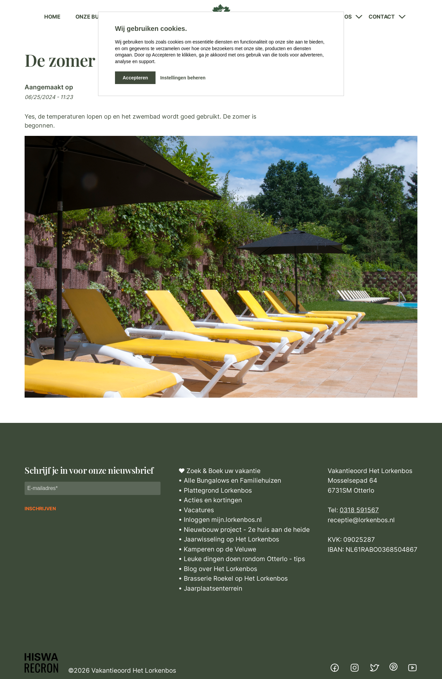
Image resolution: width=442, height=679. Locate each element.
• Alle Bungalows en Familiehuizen (229, 480)
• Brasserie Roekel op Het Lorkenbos (233, 578)
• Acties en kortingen (210, 500)
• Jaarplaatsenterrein (210, 588)
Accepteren (135, 77)
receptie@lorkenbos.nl (361, 520)
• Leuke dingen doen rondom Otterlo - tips (241, 559)
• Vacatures (196, 510)
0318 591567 (359, 510)
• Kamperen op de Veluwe (217, 549)
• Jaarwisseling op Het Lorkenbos (228, 539)
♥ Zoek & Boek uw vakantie (219, 471)
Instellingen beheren (182, 77)
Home (52, 16)
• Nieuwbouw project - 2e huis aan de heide (244, 530)
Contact (382, 16)
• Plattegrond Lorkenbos (215, 490)
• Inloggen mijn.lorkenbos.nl (220, 520)
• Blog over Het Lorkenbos (217, 569)
